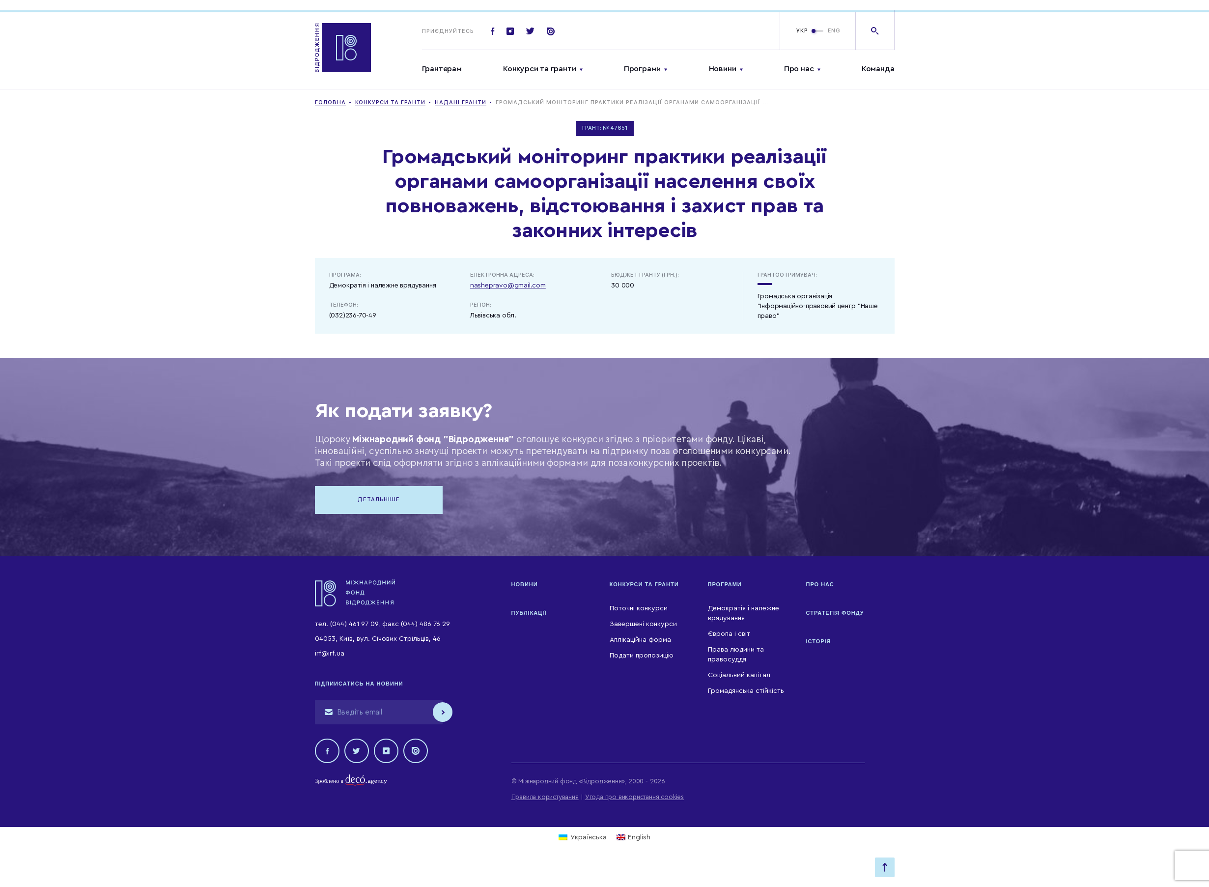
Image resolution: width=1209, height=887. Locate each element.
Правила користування (545, 797)
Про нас (799, 69)
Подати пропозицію (642, 655)
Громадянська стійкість (746, 690)
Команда (878, 69)
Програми (642, 69)
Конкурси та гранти (539, 69)
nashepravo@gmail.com (508, 285)
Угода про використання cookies (634, 797)
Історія (818, 641)
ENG (834, 31)
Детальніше (379, 499)
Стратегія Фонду (835, 612)
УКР (802, 31)
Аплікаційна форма (640, 639)
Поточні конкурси (639, 608)
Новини (722, 69)
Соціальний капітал (739, 675)
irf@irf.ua (329, 653)
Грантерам (442, 69)
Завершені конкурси (643, 624)
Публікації (529, 612)
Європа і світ (729, 633)
